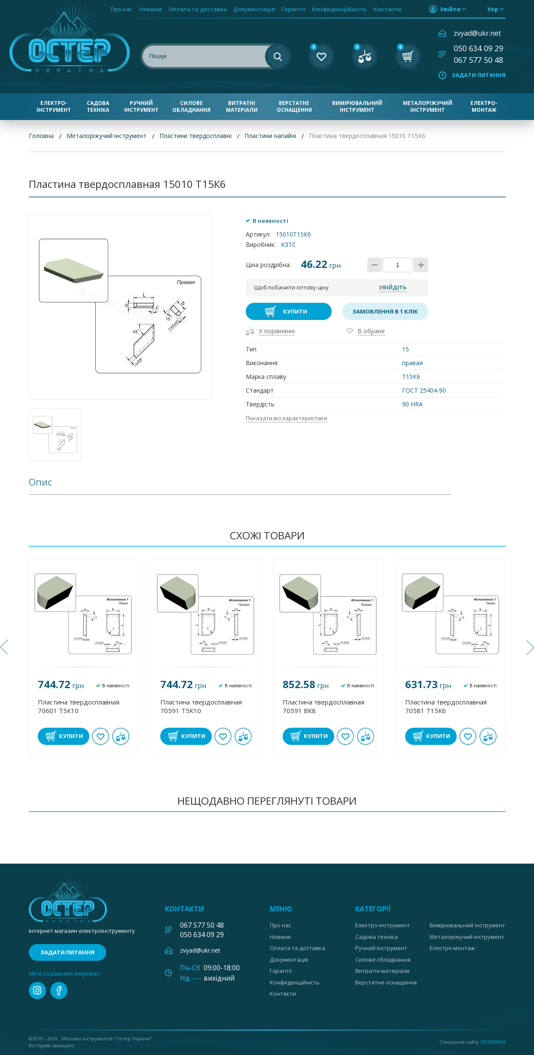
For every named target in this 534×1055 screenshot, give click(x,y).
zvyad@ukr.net (477, 33)
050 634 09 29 (478, 48)
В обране (371, 331)
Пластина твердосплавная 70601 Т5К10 (78, 706)
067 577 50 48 (478, 60)
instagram (37, 990)
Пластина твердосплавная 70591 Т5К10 (201, 706)
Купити (295, 311)
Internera (493, 1042)
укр (492, 9)
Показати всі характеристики (286, 418)
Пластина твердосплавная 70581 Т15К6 (446, 706)
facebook (58, 990)
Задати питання (479, 75)
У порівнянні (277, 331)
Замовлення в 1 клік (385, 311)
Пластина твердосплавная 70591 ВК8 (323, 706)
